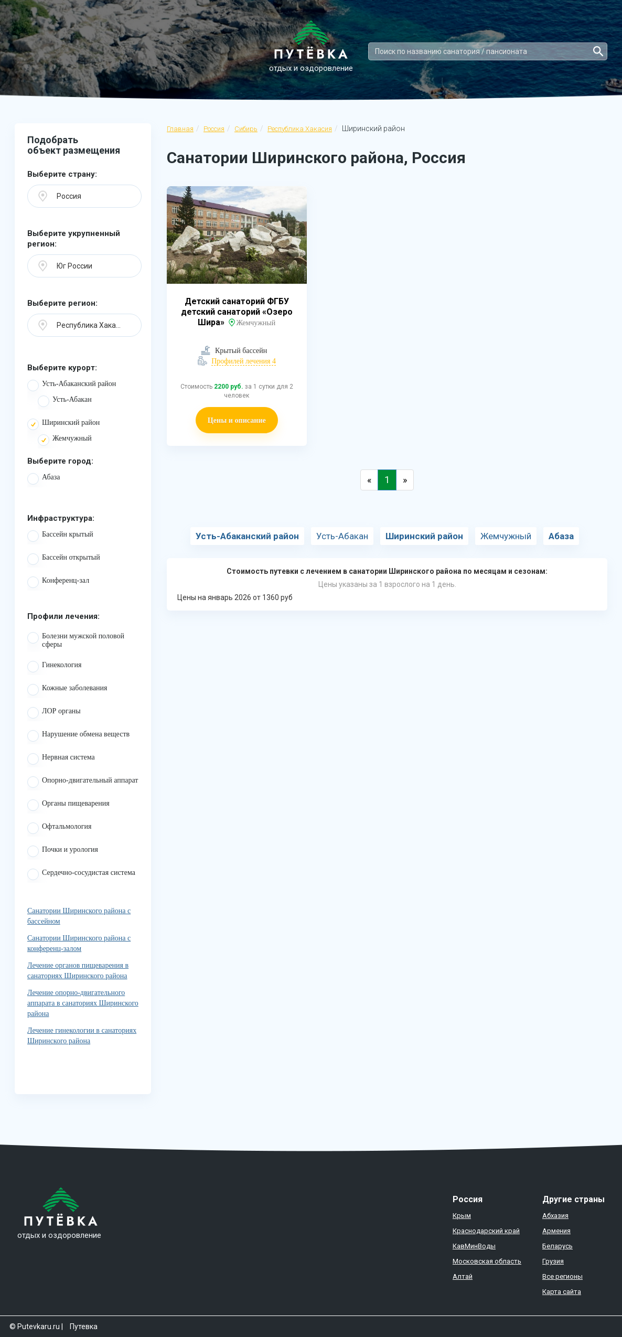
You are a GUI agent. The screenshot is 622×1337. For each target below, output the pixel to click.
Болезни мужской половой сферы (75, 640)
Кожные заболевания (67, 690)
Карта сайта (561, 1292)
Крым (462, 1216)
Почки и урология (62, 851)
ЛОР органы (54, 713)
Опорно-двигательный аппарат (82, 782)
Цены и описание (236, 420)
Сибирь (246, 129)
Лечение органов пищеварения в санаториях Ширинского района (77, 970)
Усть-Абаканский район (71, 385)
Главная (180, 129)
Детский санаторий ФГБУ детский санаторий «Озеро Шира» (237, 311)
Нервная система (61, 759)
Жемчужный (65, 440)
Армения (556, 1231)
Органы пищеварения (68, 805)
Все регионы (562, 1276)
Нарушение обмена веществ (78, 736)
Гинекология (54, 666)
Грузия (553, 1261)
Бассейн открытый (63, 559)
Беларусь (557, 1246)
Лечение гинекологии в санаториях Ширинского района (81, 1035)
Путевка (84, 1326)
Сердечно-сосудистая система (81, 874)
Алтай (463, 1276)
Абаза (43, 479)
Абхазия (555, 1216)
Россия (213, 129)
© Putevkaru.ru (34, 1326)
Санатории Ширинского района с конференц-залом (79, 943)
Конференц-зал (58, 582)
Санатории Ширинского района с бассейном (79, 916)
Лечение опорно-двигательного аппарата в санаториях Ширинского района (82, 1003)
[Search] (487, 51)
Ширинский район (63, 424)
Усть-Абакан (65, 401)
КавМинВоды (474, 1246)
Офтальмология (59, 828)
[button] (84, 196)
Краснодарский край (486, 1231)
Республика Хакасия (299, 129)
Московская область (487, 1261)
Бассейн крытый (60, 536)
